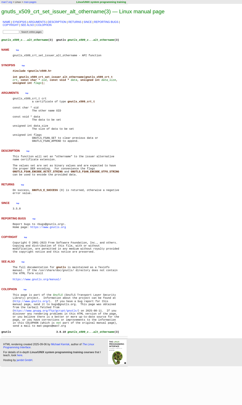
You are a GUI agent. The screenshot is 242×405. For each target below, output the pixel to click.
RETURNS (74, 22)
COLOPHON (44, 25)
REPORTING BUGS (106, 22)
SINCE (88, 22)
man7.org (6, 2)
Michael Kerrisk (60, 381)
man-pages (30, 2)
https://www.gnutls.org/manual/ (37, 308)
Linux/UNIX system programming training (101, 2)
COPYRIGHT (11, 25)
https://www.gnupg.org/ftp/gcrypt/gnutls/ (46, 343)
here (19, 392)
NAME (6, 22)
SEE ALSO (27, 25)
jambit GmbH (24, 397)
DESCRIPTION (57, 22)
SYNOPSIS (19, 22)
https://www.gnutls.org (48, 250)
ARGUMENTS (37, 22)
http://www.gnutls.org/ (32, 332)
